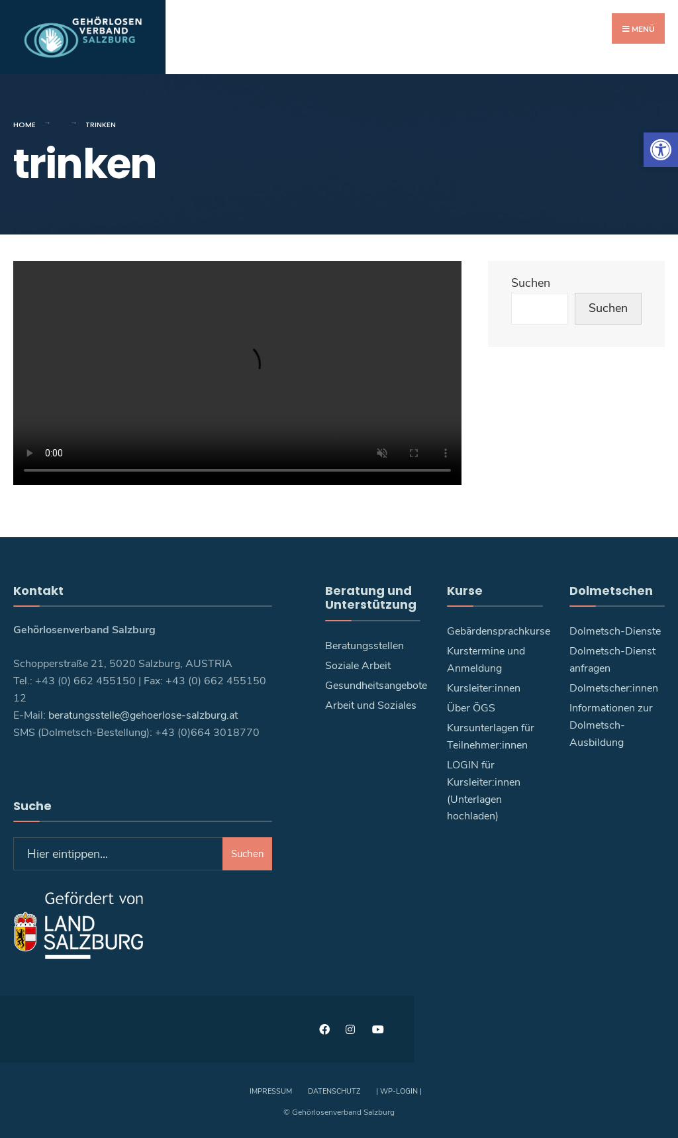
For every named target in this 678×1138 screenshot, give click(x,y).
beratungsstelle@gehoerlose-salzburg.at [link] (143, 714)
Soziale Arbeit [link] (358, 665)
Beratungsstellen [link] (364, 645)
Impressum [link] (271, 1091)
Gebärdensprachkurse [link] (498, 630)
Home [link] (24, 124)
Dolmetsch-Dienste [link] (615, 630)
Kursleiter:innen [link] (483, 687)
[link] (661, 149)
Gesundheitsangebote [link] (376, 685)
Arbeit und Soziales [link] (370, 705)
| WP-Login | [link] (399, 1091)
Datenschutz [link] (334, 1091)
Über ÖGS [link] (471, 707)
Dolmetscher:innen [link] (613, 687)
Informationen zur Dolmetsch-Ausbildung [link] (611, 724)
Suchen (530, 282)
